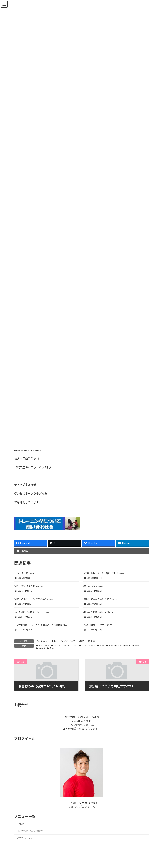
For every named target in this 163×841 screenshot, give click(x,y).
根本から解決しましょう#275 (99, 612)
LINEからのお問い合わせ (30, 830)
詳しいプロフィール (83, 806)
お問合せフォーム (83, 724)
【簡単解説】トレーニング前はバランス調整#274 (40, 625)
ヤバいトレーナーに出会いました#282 (103, 573)
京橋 (102, 645)
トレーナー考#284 (24, 573)
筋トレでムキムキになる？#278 (100, 599)
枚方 (120, 645)
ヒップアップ (88, 645)
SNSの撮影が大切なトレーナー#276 (33, 612)
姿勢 (81, 641)
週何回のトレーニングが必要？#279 (33, 599)
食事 (52, 648)
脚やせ (42, 648)
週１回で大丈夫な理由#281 (28, 586)
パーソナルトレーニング (65, 645)
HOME (20, 824)
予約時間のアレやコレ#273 (97, 625)
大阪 (111, 645)
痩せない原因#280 (93, 586)
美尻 (128, 645)
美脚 (137, 645)
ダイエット (41, 641)
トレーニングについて (63, 641)
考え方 (91, 641)
